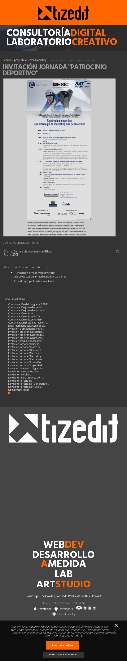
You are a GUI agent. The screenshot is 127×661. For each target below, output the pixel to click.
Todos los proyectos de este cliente (31, 281)
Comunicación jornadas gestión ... (27, 307)
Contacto (97, 596)
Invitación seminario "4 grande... (26, 368)
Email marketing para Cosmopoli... (27, 325)
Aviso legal (33, 596)
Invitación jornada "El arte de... (25, 347)
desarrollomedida (63, 560)
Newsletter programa (20, 380)
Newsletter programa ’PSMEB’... (25, 386)
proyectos (20, 60)
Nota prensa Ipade (18, 389)
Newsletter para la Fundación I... (26, 377)
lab (64, 574)
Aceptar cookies (62, 645)
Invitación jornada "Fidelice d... (25, 350)
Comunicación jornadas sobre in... (27, 310)
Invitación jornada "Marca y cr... (25, 353)
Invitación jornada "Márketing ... (25, 356)
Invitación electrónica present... (26, 337)
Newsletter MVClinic (19, 374)
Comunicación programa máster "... (28, 322)
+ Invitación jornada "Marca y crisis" (35, 272)
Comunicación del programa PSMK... (28, 304)
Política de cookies (79, 596)
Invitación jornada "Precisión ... (25, 362)
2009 (15, 254)
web (63, 545)
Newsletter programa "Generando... (28, 383)
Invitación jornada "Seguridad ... (26, 365)
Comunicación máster (20, 313)
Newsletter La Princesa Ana (23, 371)
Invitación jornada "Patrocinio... (25, 359)
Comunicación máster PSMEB (25, 319)
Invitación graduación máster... (25, 340)
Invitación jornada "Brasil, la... (24, 343)
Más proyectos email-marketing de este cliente (37, 276)
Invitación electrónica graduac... (26, 331)
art (63, 585)
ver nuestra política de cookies (63, 654)
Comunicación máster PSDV (24, 316)
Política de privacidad (54, 596)
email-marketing (37, 60)
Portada (6, 60)
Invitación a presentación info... (26, 328)
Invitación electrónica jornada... (26, 334)
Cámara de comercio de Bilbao (32, 251)
